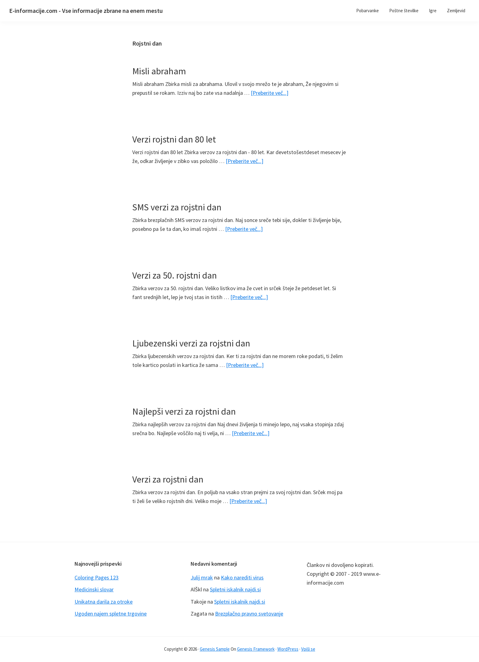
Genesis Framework (256, 649)
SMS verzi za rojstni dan (176, 207)
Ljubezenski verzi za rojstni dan (191, 343)
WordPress (287, 649)
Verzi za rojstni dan (167, 479)
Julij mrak (202, 577)
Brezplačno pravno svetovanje (249, 613)
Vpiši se (308, 649)
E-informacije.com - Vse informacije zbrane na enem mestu (86, 10)
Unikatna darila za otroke (104, 601)
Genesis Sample (215, 649)
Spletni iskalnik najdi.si (235, 589)
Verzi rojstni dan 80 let (174, 139)
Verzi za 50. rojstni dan (174, 275)
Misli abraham (159, 71)
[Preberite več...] (269, 92)
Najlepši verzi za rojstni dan (184, 411)
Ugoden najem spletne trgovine (111, 613)
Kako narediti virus (242, 577)
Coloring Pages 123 (97, 577)
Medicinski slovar (94, 589)
